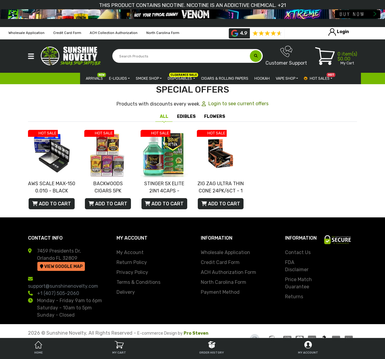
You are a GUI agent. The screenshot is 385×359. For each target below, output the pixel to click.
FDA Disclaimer (297, 265)
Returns (294, 296)
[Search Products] (181, 56)
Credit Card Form (220, 262)
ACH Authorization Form (228, 272)
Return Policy (131, 262)
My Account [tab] (308, 347)
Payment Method (220, 292)
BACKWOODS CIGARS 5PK (108, 187)
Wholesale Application (225, 252)
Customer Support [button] (286, 55)
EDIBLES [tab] (186, 116)
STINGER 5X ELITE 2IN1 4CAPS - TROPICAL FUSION (164, 188)
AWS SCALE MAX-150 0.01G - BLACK (51, 187)
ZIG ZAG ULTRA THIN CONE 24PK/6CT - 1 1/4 (220, 188)
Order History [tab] (211, 347)
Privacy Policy (132, 272)
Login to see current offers (235, 103)
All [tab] (164, 116)
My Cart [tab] (119, 347)
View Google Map (61, 266)
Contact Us (298, 252)
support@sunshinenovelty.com (63, 286)
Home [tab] (38, 347)
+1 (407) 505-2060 (58, 293)
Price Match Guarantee (298, 283)
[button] (31, 56)
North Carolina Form (223, 282)
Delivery (125, 292)
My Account (130, 252)
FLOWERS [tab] (214, 116)
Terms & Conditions (138, 282)
